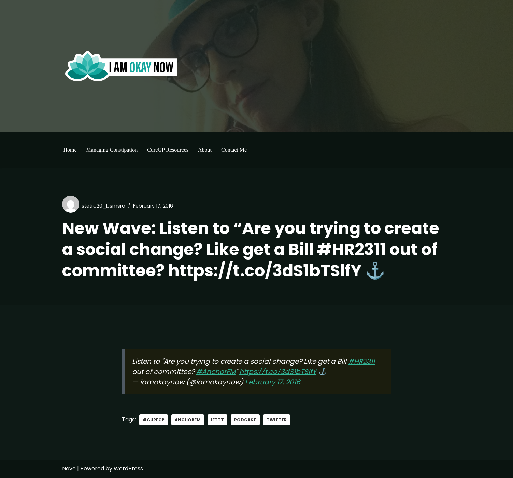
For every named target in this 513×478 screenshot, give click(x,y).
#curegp (154, 420)
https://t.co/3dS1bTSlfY (277, 371)
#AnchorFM (216, 371)
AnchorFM (188, 420)
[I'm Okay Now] (121, 66)
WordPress (128, 469)
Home (70, 150)
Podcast (245, 420)
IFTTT (217, 420)
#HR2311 (361, 361)
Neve (69, 469)
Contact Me (234, 150)
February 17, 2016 (272, 382)
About (205, 150)
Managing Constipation (112, 150)
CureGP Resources (167, 150)
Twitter (277, 420)
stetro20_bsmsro (103, 205)
